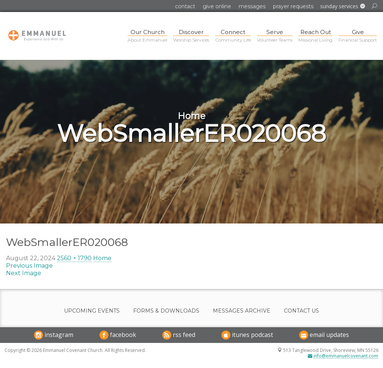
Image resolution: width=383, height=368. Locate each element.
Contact (185, 6)
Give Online (217, 6)
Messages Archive (241, 311)
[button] (342, 6)
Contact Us (301, 311)
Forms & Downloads (166, 311)
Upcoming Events (92, 311)
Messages (252, 6)
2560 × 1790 (74, 258)
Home (102, 258)
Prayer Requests (293, 6)
